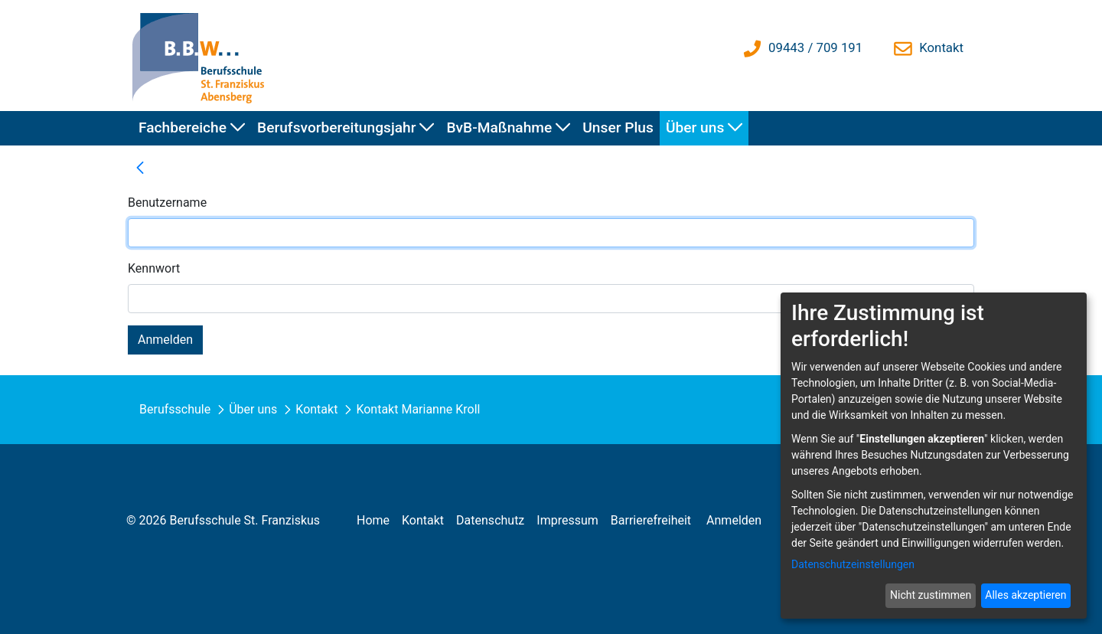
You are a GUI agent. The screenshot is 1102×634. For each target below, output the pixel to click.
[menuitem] (191, 128)
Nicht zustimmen (930, 595)
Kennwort (154, 268)
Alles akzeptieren (1025, 595)
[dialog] (934, 455)
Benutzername (167, 202)
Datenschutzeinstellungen (853, 564)
